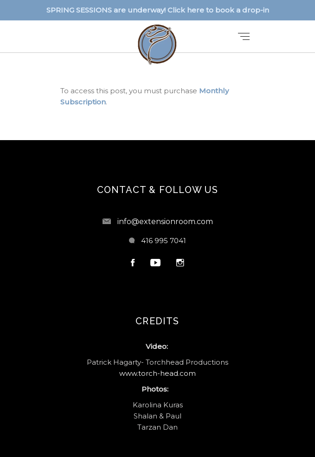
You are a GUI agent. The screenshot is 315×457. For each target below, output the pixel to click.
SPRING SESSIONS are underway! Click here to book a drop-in (157, 10)
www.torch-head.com (157, 373)
